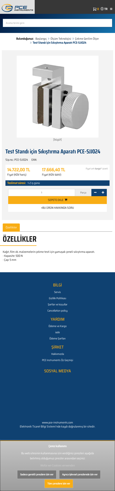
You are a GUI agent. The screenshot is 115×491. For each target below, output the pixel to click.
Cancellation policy (57, 310)
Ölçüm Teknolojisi (61, 38)
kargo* (98, 169)
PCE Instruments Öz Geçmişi (57, 360)
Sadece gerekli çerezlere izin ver (36, 474)
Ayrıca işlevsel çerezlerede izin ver (80, 474)
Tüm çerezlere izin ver (58, 484)
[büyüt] (57, 99)
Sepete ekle (57, 200)
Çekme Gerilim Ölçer (87, 38)
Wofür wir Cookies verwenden (57, 465)
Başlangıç (41, 38)
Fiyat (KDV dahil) (51, 175)
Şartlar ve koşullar (57, 304)
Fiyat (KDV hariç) (16, 175)
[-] (95, 192)
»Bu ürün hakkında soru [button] (57, 207)
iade (57, 332)
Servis (57, 292)
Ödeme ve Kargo (58, 326)
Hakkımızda (57, 354)
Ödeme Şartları (57, 338)
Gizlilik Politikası (57, 298)
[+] (103, 192)
